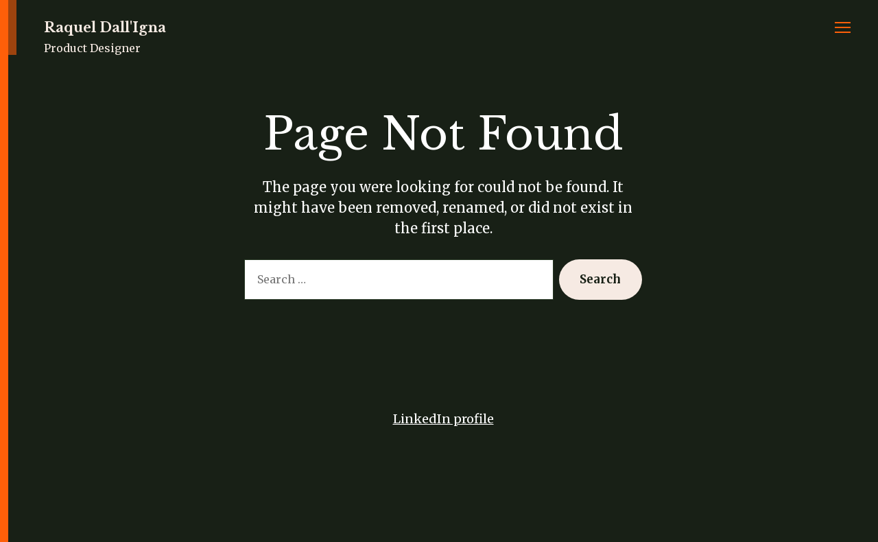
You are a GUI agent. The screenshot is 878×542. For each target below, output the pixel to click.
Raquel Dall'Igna (105, 27)
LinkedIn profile (443, 419)
